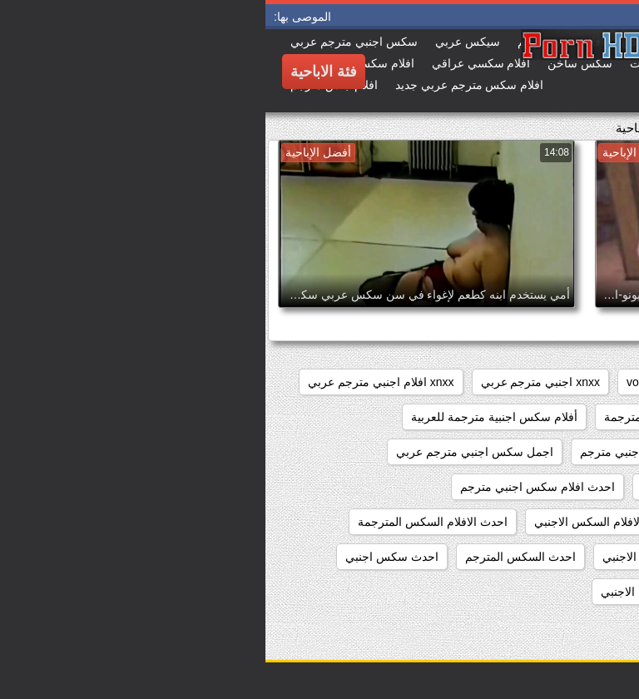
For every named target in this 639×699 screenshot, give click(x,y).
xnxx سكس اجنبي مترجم (557, 417)
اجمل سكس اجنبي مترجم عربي (209, 452)
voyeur (378, 382)
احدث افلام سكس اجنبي (436, 486)
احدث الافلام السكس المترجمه (544, 556)
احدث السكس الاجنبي (390, 556)
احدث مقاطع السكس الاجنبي (405, 591)
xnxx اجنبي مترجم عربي (274, 382)
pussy (508, 382)
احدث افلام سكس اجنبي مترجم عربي (527, 521)
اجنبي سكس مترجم (570, 486)
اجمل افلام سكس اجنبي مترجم (391, 452)
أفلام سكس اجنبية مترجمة (403, 417)
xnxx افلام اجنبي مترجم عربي (115, 382)
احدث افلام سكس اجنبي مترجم (272, 486)
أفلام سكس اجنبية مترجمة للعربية (229, 417)
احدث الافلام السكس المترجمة (167, 521)
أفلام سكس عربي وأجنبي (556, 452)
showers (444, 382)
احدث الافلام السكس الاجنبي (339, 521)
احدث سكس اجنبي (126, 556)
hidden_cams (584, 382)
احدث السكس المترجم (255, 556)
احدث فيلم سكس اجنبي (560, 591)
